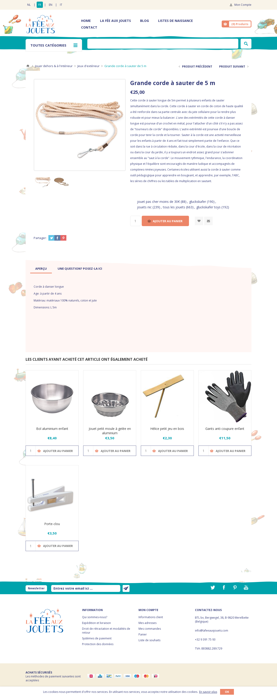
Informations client (150, 617)
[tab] (41, 268)
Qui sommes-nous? (94, 617)
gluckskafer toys (208, 207)
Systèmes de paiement (97, 638)
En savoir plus (208, 692)
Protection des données (97, 644)
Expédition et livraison (96, 623)
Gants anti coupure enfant (224, 428)
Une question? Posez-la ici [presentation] (80, 268)
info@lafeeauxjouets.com (211, 630)
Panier (142, 634)
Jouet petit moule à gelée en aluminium (110, 430)
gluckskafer (197, 201)
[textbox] (162, 44)
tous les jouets (174, 207)
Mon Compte (242, 5)
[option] (43, 181)
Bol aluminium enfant (52, 428)
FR (39, 5)
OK (227, 692)
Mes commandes (149, 629)
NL (29, 5)
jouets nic (144, 207)
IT (61, 5)
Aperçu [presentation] (41, 268)
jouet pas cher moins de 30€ (158, 201)
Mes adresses (147, 623)
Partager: (40, 238)
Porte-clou (52, 524)
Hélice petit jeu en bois (167, 428)
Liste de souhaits (149, 640)
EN (50, 5)
